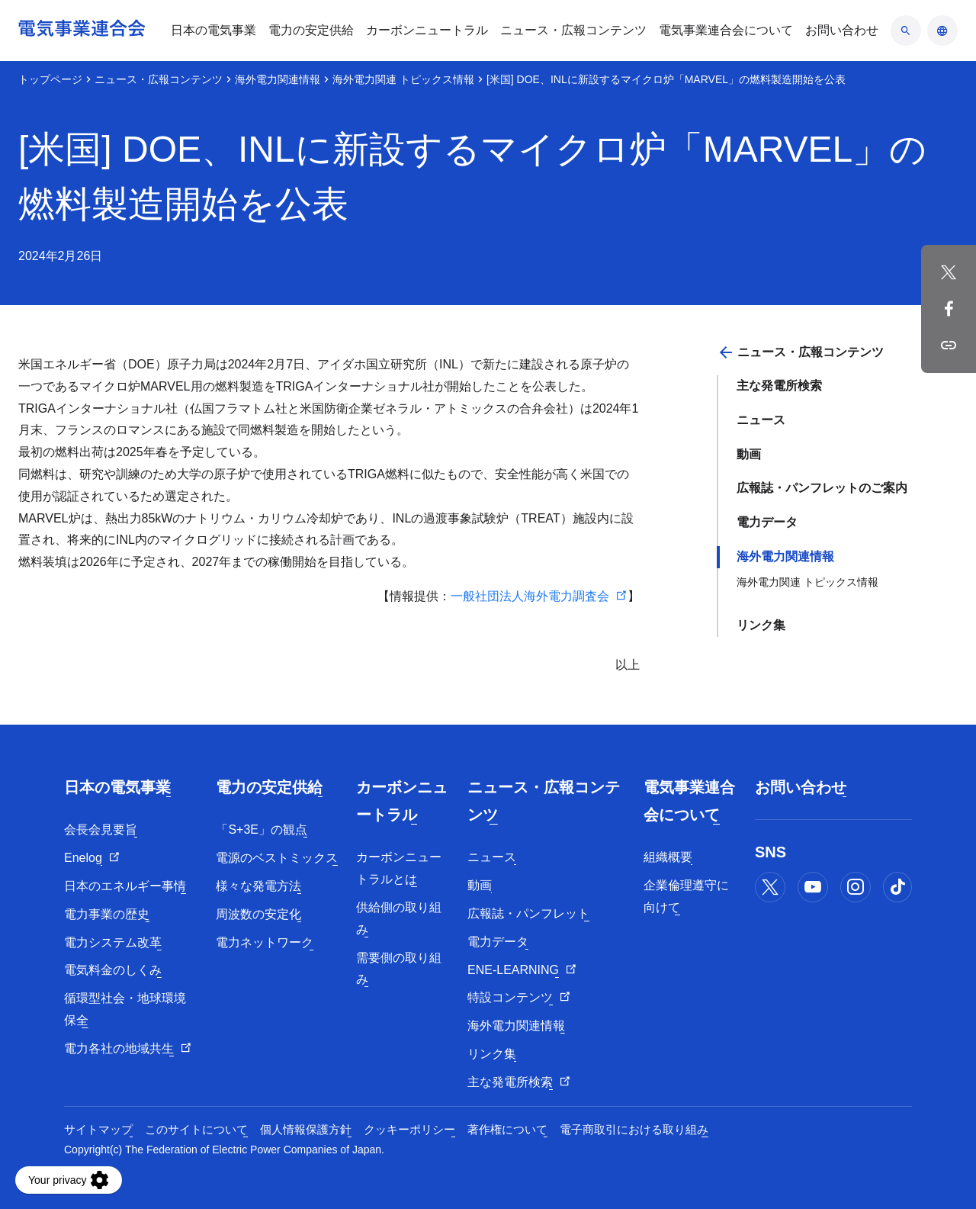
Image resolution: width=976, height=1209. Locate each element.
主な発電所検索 (779, 385)
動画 (749, 454)
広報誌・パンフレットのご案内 (822, 487)
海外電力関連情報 (277, 79)
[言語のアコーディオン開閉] (942, 30)
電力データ (767, 522)
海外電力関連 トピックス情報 (403, 79)
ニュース (761, 419)
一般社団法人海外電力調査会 (530, 596)
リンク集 (761, 625)
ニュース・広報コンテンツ (159, 79)
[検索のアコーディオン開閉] (906, 30)
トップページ (50, 79)
